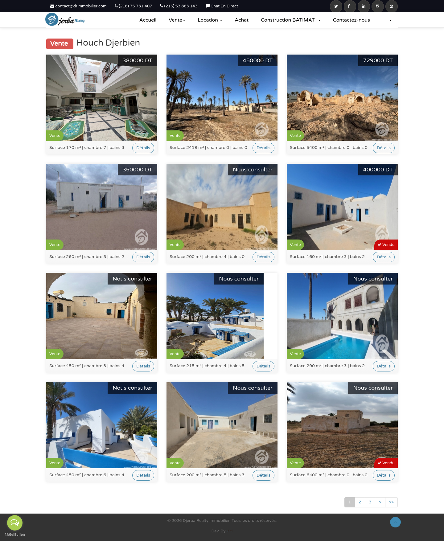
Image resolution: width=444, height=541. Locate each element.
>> (391, 502)
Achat (242, 20)
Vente (177, 20)
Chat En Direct (222, 6)
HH (230, 531)
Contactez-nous (351, 20)
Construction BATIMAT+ (291, 20)
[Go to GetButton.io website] (15, 535)
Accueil (148, 20)
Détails (143, 147)
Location (210, 20)
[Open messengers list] (15, 523)
